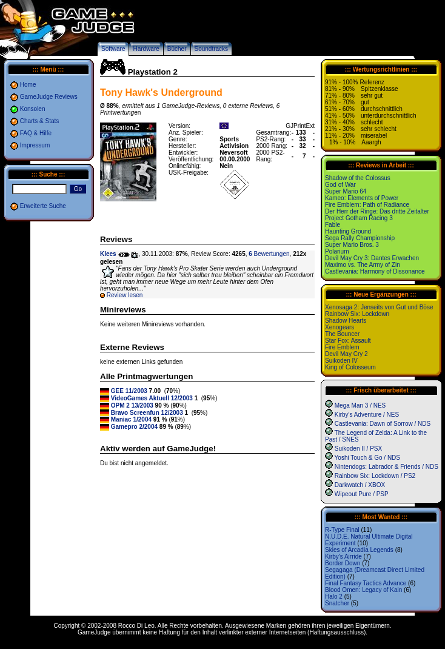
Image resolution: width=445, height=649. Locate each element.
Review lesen (124, 295)
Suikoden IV (341, 360)
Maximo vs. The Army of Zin (362, 264)
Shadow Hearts (345, 320)
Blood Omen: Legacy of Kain (363, 590)
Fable (332, 224)
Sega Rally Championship (360, 238)
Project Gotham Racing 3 (359, 218)
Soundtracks (212, 48)
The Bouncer (342, 334)
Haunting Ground (348, 231)
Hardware (146, 48)
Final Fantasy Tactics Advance (365, 583)
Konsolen (32, 109)
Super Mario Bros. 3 (352, 244)
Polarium (337, 251)
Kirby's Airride (343, 556)
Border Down (342, 563)
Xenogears (339, 327)
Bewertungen (269, 254)
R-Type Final (342, 529)
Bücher (177, 48)
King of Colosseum (350, 367)
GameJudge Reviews (49, 96)
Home (28, 84)
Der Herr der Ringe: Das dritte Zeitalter (377, 211)
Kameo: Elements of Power (361, 198)
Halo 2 (334, 596)
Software (113, 48)
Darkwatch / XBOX (360, 485)
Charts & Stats (39, 121)
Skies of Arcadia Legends (359, 549)
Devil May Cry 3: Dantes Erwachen (372, 258)
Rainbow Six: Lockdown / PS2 (375, 475)
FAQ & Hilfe (36, 133)
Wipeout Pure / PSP (362, 494)
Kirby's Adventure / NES (367, 414)
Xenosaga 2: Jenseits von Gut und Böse (379, 307)
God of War (340, 184)
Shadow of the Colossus (357, 178)
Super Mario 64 (345, 191)
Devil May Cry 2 (346, 354)
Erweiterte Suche (43, 206)
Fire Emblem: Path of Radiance (367, 204)
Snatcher (337, 603)
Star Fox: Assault (348, 340)
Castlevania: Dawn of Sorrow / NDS (382, 423)
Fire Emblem (342, 347)
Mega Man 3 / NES (360, 405)
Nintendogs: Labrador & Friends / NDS (386, 466)
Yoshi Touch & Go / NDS (367, 457)
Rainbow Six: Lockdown (357, 314)
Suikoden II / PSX (358, 448)
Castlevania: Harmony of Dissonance (375, 271)
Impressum (35, 145)
